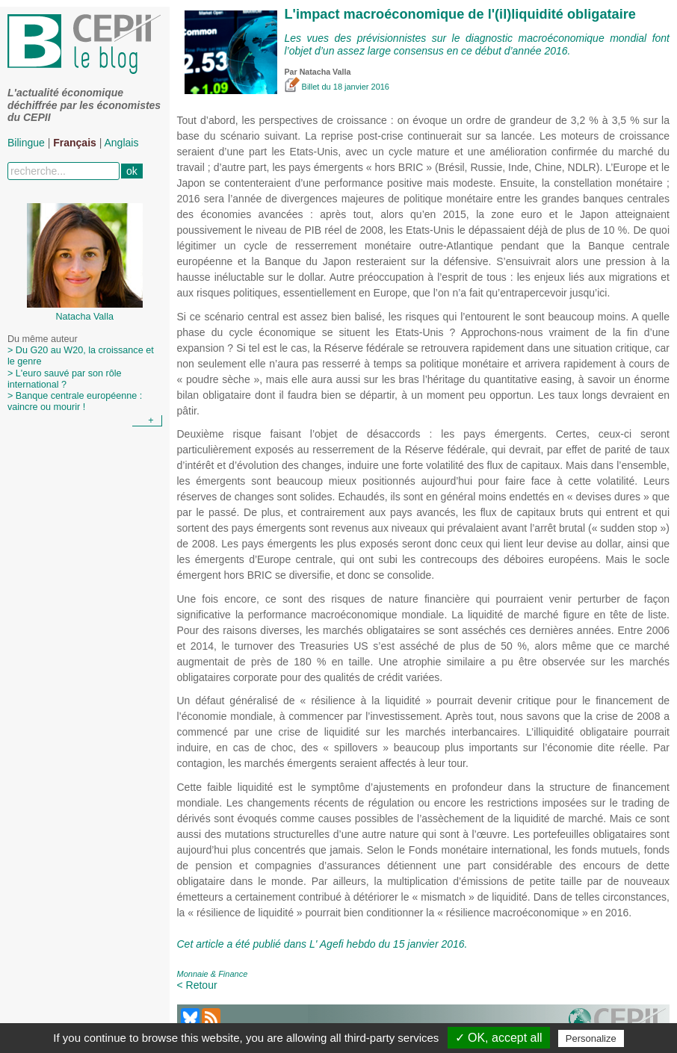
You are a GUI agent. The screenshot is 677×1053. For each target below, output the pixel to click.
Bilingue (26, 143)
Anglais (122, 143)
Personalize (591, 1038)
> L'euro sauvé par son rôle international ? (64, 379)
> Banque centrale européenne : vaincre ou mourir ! (74, 401)
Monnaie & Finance (212, 973)
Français (74, 143)
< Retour (197, 985)
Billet (303, 86)
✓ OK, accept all (498, 1037)
